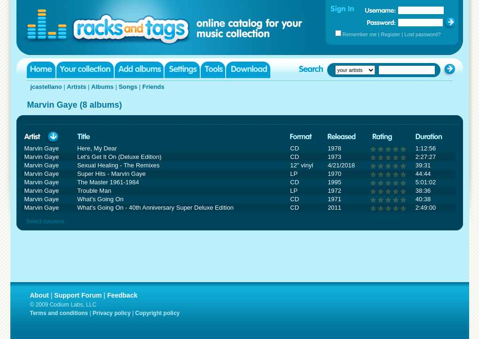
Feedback (122, 295)
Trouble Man (94, 190)
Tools (213, 70)
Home (41, 70)
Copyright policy (157, 313)
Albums (102, 86)
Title (83, 137)
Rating (382, 137)
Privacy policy (112, 313)
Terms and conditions (59, 313)
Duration (429, 137)
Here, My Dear (97, 148)
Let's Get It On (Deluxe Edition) (119, 156)
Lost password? (422, 34)
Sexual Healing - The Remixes (118, 165)
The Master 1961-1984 (108, 182)
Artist (32, 137)
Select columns (45, 221)
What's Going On (100, 199)
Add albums (139, 70)
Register (390, 34)
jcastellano (46, 86)
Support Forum (78, 295)
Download (248, 70)
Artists (76, 86)
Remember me (360, 34)
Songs (127, 86)
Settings (182, 70)
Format (301, 137)
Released (342, 137)
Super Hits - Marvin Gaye (111, 173)
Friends (153, 86)
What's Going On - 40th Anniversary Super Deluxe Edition (155, 207)
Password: (381, 22)
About (39, 295)
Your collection (85, 70)
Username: (380, 10)
